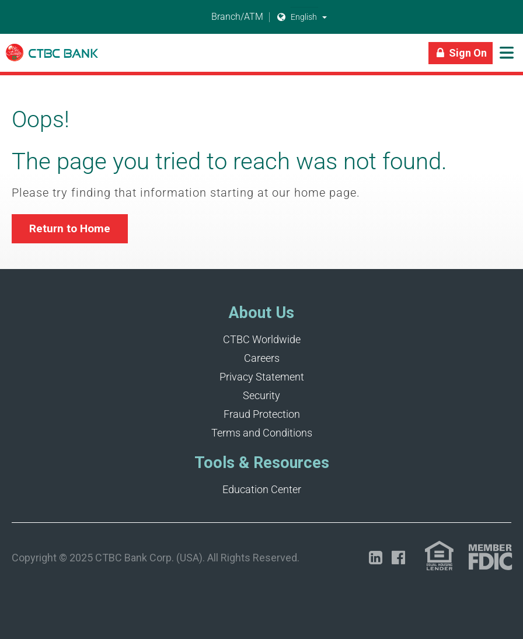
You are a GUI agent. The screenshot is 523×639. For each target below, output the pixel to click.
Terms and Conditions (261, 433)
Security (261, 395)
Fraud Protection (262, 414)
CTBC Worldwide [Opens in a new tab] (262, 339)
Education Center (261, 489)
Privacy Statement (261, 377)
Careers (262, 358)
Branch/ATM (230, 17)
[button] (325, 17)
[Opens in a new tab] (375, 557)
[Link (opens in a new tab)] (439, 556)
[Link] (52, 58)
